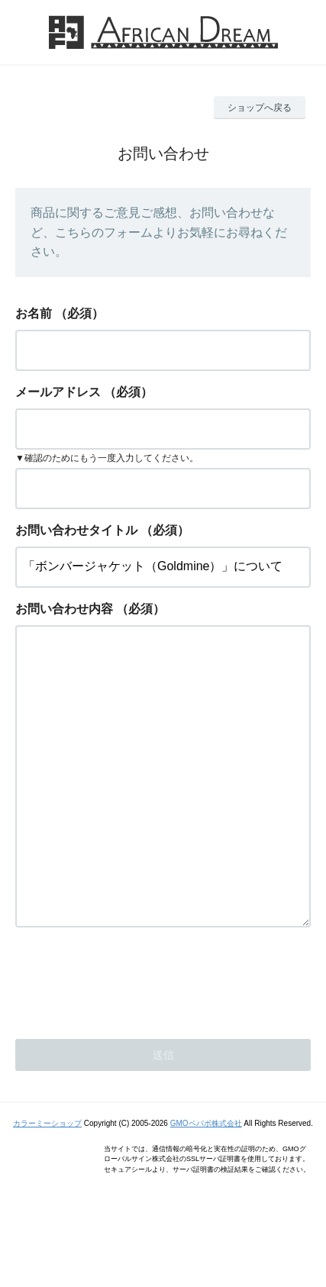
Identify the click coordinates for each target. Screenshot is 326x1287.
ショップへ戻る (260, 107)
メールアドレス (58, 391)
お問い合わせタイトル (76, 530)
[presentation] (131, 1039)
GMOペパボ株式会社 (206, 1184)
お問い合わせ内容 (64, 608)
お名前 (33, 313)
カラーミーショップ (47, 1184)
